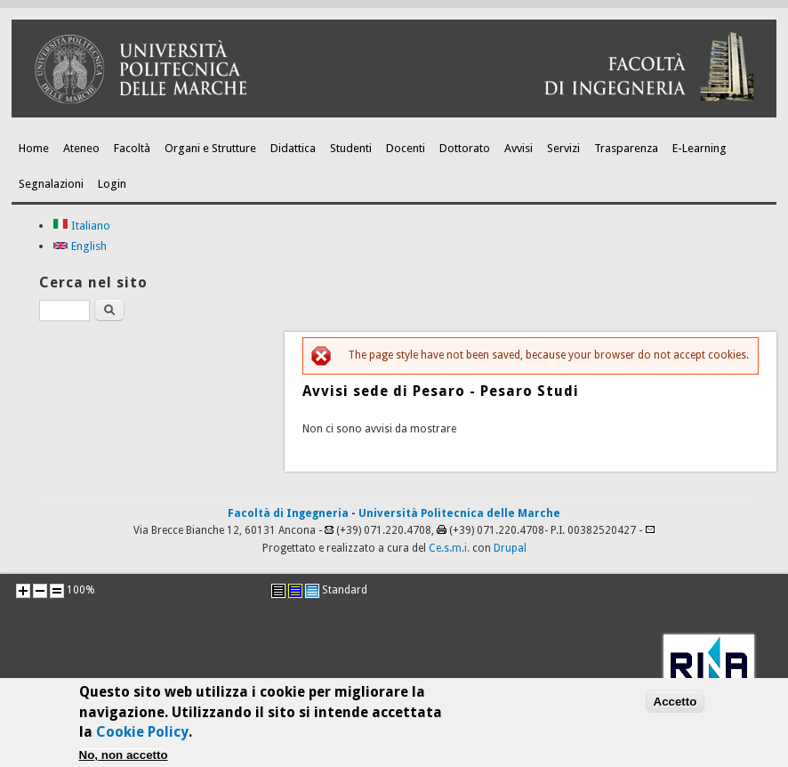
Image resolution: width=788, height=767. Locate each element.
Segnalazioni (51, 183)
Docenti (405, 148)
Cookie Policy (142, 738)
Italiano (81, 225)
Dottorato (464, 148)
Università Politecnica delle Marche (459, 513)
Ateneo (81, 148)
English (79, 246)
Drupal (510, 548)
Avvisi (518, 148)
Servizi (563, 148)
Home (34, 148)
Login (112, 183)
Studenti (351, 148)
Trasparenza (626, 148)
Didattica (293, 148)
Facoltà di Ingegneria (288, 513)
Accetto (675, 707)
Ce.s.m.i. (449, 548)
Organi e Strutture (210, 148)
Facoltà (132, 148)
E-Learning (699, 148)
